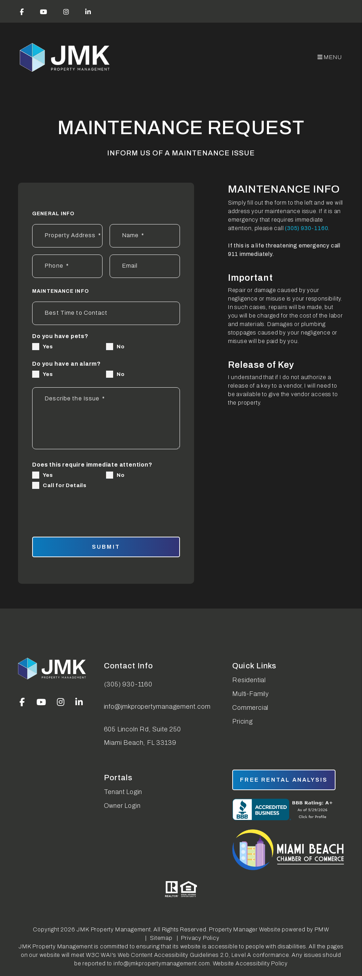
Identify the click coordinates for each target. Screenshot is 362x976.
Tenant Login (123, 791)
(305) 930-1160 (306, 228)
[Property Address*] (67, 235)
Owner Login (122, 805)
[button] (22, 11)
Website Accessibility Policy (250, 963)
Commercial (250, 707)
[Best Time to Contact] (106, 313)
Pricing (242, 721)
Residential (249, 680)
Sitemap (161, 938)
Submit (106, 547)
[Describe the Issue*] (106, 418)
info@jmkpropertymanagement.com (157, 706)
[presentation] (122, 509)
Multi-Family (250, 693)
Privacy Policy (200, 938)
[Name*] (145, 235)
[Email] (145, 266)
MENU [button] (329, 57)
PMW (322, 929)
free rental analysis (284, 780)
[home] (65, 57)
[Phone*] (67, 266)
